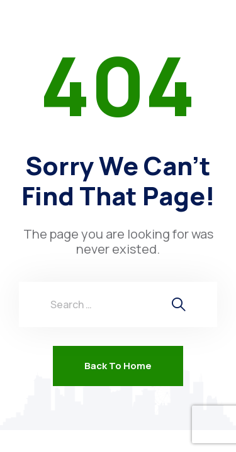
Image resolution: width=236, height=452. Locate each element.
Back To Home (118, 365)
